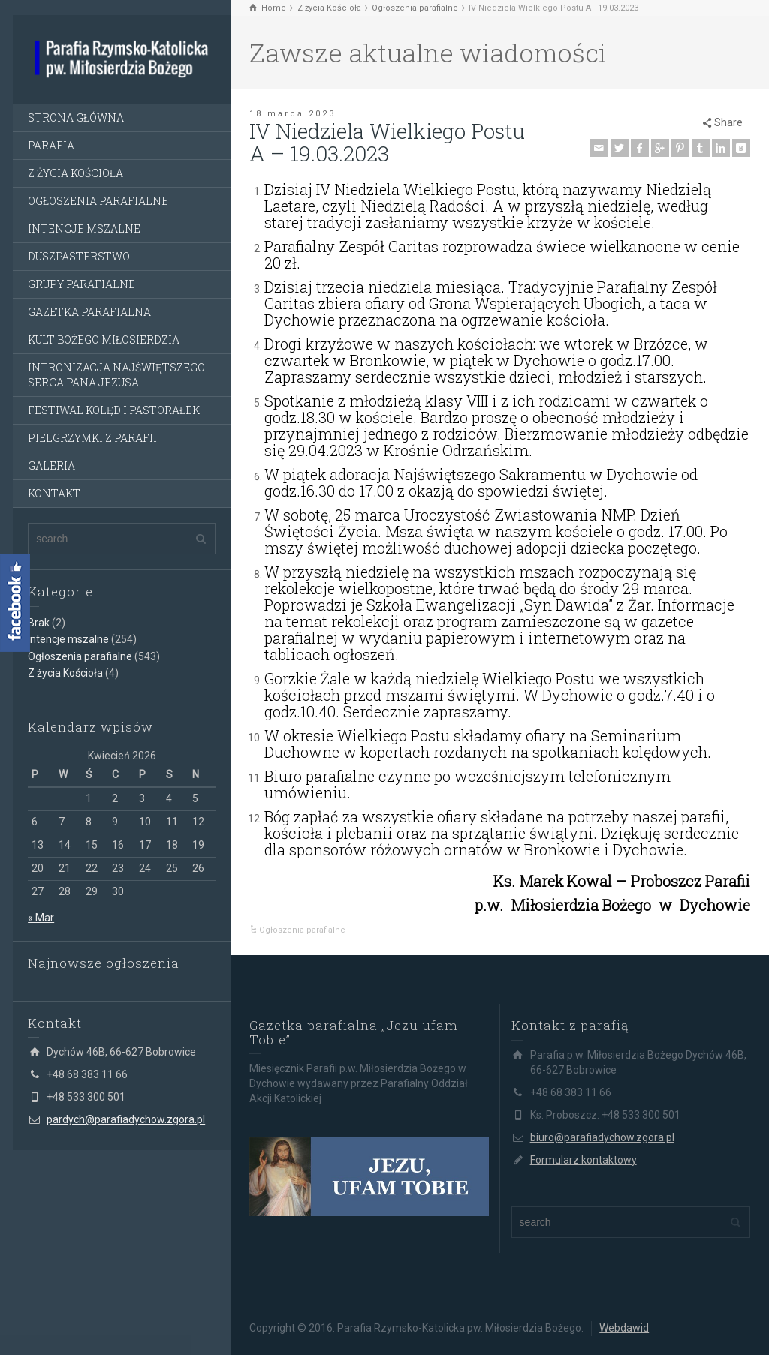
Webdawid (624, 1328)
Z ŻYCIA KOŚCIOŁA (75, 173)
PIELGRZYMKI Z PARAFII (92, 438)
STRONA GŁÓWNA (76, 117)
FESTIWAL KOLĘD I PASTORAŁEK (114, 410)
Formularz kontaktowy (583, 1160)
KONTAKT (54, 493)
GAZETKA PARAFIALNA (89, 312)
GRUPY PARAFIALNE (81, 284)
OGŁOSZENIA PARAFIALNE (98, 201)
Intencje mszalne (68, 639)
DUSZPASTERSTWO (79, 256)
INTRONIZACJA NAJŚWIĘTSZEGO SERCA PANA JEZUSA (116, 374)
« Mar (41, 918)
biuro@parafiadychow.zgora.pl (602, 1137)
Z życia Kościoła (65, 673)
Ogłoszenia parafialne (80, 656)
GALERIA (51, 465)
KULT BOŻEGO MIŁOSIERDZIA (103, 339)
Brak (39, 623)
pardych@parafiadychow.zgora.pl (126, 1119)
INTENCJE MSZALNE (84, 228)
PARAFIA (51, 145)
